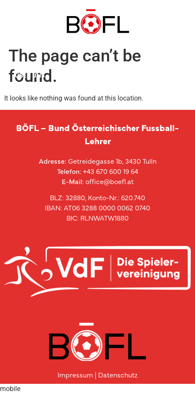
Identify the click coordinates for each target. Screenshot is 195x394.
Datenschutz (117, 374)
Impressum (75, 374)
